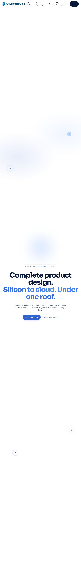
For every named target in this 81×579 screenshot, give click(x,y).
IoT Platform (29, 4)
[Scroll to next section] (40, 575)
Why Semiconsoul (60, 4)
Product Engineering (39, 4)
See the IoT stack (31, 317)
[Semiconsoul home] (14, 4)
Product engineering (50, 317)
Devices (51, 4)
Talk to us (73, 4)
